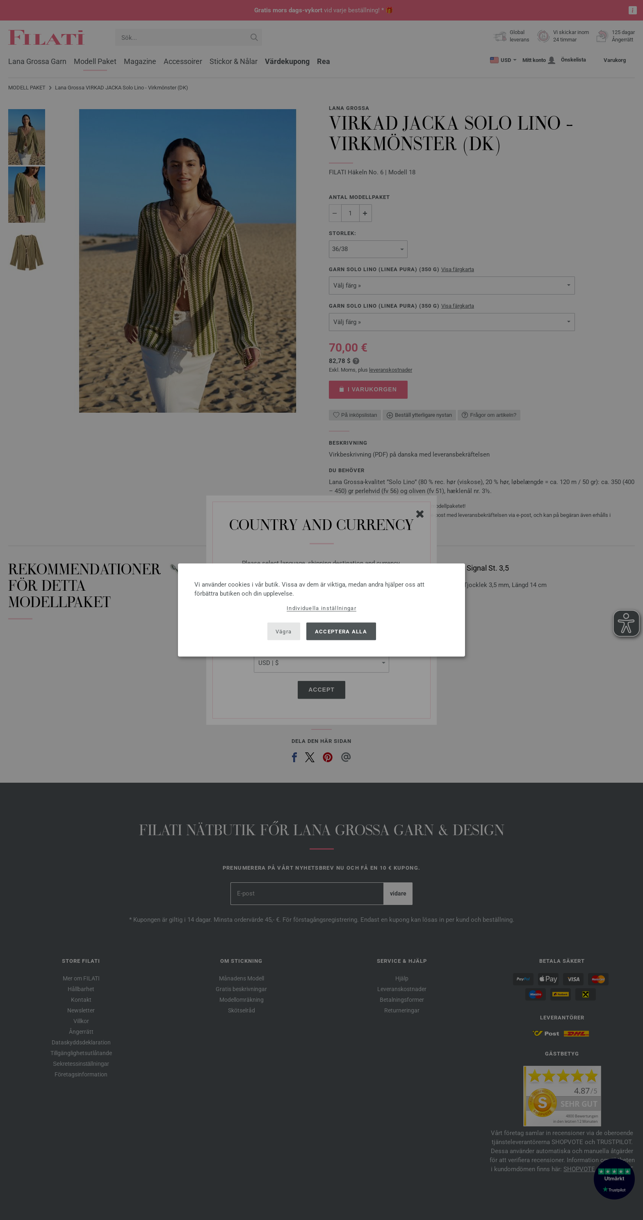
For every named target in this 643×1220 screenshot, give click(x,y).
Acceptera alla (341, 631)
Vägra (284, 631)
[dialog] (321, 610)
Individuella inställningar (321, 608)
